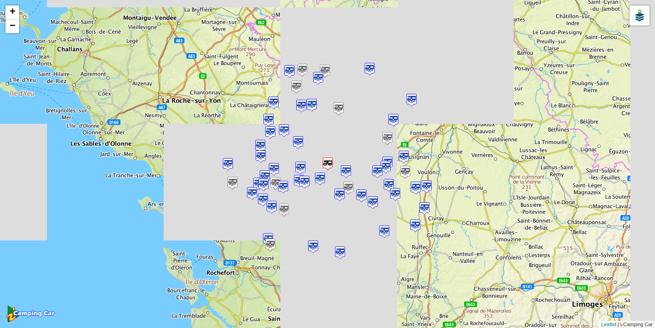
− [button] (12, 26)
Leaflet (608, 324)
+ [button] (12, 12)
